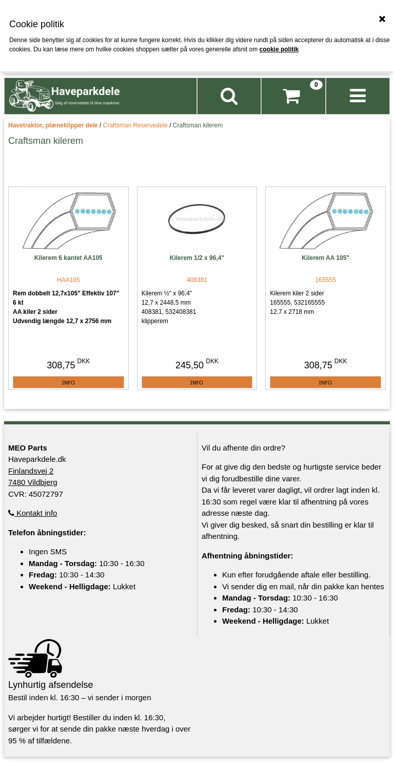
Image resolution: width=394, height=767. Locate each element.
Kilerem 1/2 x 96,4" (197, 257)
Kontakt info (32, 513)
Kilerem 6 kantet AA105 (68, 257)
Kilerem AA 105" (325, 257)
